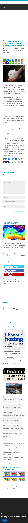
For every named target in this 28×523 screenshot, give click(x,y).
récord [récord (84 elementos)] (17, 428)
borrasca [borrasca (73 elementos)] (5, 402)
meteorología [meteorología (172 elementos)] (6, 423)
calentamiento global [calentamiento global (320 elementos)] (12, 402)
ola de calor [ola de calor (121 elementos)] (9, 425)
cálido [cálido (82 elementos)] (8, 410)
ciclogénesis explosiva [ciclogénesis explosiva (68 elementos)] (7, 407)
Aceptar (4, 520)
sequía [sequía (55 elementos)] (21, 428)
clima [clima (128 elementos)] (4, 410)
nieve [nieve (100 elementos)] (20, 423)
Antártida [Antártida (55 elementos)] (10, 399)
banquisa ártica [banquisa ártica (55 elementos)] (20, 399)
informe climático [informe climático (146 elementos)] (6, 417)
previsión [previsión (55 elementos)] (12, 428)
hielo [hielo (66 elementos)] (23, 415)
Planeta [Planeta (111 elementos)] (18, 425)
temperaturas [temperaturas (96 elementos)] (12, 431)
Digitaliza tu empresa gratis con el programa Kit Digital (13, 352)
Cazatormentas (8, 48)
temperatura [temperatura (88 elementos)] (5, 431)
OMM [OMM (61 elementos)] (15, 425)
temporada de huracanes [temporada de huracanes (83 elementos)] (8, 433)
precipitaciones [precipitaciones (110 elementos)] (6, 428)
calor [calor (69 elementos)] (19, 402)
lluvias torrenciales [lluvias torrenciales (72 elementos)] (14, 420)
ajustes (13, 517)
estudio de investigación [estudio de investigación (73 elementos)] (8, 412)
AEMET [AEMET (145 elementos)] (4, 399)
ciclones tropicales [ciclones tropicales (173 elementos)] (17, 407)
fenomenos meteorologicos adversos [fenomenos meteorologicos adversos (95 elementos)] (10, 415)
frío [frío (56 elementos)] (20, 415)
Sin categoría (16, 50)
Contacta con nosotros (10, 364)
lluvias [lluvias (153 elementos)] (8, 420)
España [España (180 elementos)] (15, 410)
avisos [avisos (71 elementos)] (14, 399)
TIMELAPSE (17, 281)
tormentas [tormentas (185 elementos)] (5, 436)
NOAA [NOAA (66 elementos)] (4, 425)
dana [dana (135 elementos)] (12, 410)
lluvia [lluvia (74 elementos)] (4, 420)
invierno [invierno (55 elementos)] (20, 417)
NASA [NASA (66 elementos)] (11, 423)
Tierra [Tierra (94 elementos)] (20, 433)
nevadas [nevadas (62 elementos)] (15, 423)
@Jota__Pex (16, 309)
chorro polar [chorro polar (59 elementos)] (21, 404)
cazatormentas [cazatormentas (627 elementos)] (14, 404)
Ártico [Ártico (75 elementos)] (10, 436)
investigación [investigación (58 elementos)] (14, 417)
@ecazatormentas (8, 309)
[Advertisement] (14, 25)
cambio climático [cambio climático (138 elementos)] (6, 404)
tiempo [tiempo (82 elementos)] (16, 433)
